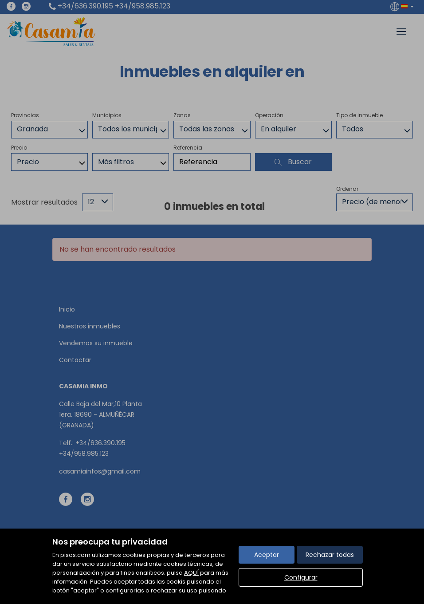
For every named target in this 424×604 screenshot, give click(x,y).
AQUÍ (191, 572)
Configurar (301, 577)
